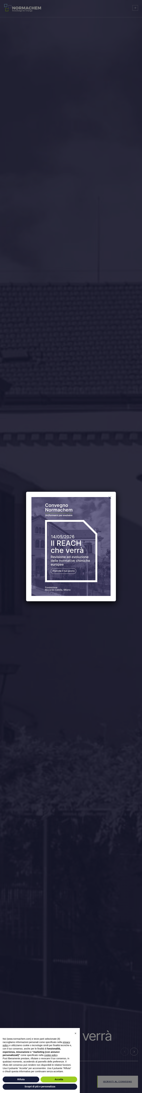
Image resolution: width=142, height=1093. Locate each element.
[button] (75, 1033)
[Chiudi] (110, 497)
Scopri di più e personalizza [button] (40, 1086)
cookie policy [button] (50, 1055)
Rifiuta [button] (21, 1079)
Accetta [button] (59, 1079)
